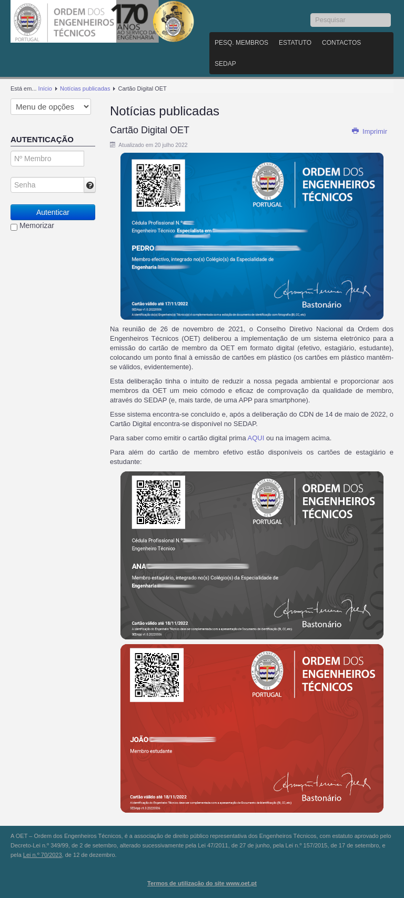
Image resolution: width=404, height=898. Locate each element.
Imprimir (369, 131)
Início (45, 88)
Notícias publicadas (85, 88)
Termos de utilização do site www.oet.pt (202, 883)
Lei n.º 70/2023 (42, 855)
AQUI (257, 438)
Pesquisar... (310, 13)
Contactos (341, 42)
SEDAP (225, 63)
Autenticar (52, 212)
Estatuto (295, 42)
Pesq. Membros (241, 42)
